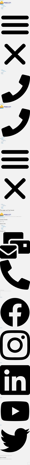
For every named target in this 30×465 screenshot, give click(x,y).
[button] (15, 39)
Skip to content (1, 0)
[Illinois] (5, 294)
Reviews (2, 8)
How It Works (3, 5)
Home (2, 4)
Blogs (2, 142)
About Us (2, 7)
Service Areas (4, 140)
